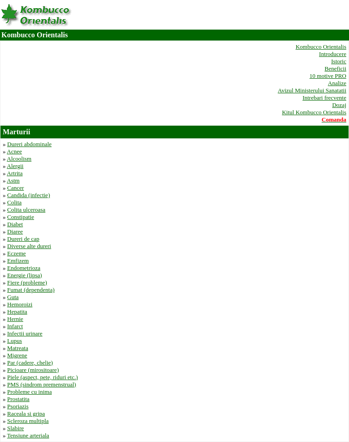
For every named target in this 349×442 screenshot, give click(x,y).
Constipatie (20, 216)
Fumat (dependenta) (31, 289)
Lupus (14, 340)
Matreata (17, 348)
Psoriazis (18, 406)
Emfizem (18, 260)
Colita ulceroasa (26, 209)
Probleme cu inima (29, 391)
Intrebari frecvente (324, 97)
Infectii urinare (25, 333)
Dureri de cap (23, 238)
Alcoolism (19, 158)
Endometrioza (23, 267)
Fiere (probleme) (27, 282)
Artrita (15, 173)
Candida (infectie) (28, 195)
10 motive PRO (327, 75)
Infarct (15, 326)
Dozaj (339, 105)
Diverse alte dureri (29, 246)
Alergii (15, 166)
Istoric (338, 61)
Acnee (14, 151)
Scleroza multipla (28, 420)
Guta (13, 297)
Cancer (15, 187)
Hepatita (17, 311)
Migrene (17, 355)
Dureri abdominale (29, 144)
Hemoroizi (20, 304)
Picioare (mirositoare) (33, 369)
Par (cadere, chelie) (30, 362)
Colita (14, 202)
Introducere (332, 54)
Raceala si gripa (26, 413)
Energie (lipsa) (24, 275)
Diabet (15, 224)
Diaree (15, 231)
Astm (13, 180)
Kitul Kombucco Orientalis (314, 112)
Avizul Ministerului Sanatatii (312, 90)
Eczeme (16, 253)
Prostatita (18, 399)
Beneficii (335, 68)
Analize (337, 83)
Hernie (15, 318)
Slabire (15, 428)
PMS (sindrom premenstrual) (41, 384)
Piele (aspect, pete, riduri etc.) (42, 377)
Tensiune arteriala (28, 435)
